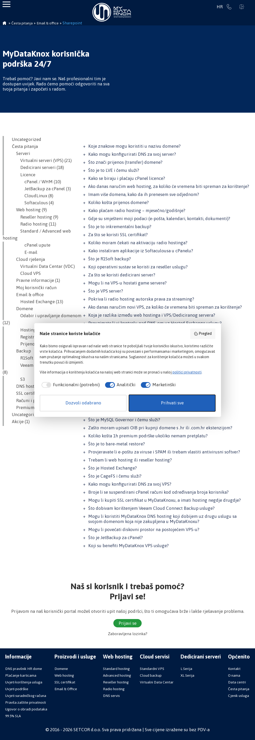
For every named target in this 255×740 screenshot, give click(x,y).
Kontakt (234, 669)
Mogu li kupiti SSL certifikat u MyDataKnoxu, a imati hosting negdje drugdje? (164, 500)
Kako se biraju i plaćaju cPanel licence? (126, 178)
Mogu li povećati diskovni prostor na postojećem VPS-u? (143, 529)
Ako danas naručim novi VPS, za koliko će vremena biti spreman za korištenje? (165, 307)
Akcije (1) (19, 421)
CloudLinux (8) (30, 195)
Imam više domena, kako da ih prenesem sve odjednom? (143, 194)
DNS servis (111, 696)
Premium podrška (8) (33, 407)
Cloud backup (151, 675)
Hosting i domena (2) (35, 329)
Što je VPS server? (105, 291)
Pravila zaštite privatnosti (25, 702)
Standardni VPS (152, 669)
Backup (19, 351)
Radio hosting (114, 689)
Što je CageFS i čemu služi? (114, 476)
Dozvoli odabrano (83, 402)
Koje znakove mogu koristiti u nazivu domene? (134, 146)
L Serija (186, 669)
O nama (234, 675)
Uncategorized (24, 139)
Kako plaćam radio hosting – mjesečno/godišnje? (136, 210)
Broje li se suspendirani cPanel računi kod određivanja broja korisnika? (158, 492)
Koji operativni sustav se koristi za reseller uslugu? (138, 266)
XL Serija (187, 675)
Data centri (237, 682)
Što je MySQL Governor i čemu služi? (124, 419)
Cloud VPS (24, 273)
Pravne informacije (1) (34, 280)
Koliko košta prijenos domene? (118, 202)
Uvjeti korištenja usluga (23, 682)
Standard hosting (116, 669)
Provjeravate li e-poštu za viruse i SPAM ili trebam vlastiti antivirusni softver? (164, 451)
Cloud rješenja (26, 259)
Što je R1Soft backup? (109, 258)
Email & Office (65, 689)
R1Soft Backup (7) (31, 358)
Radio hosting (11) (32, 224)
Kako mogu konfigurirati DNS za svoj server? (132, 154)
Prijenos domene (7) (34, 344)
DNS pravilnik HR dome (23, 669)
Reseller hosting (116, 682)
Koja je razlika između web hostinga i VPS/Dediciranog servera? (151, 315)
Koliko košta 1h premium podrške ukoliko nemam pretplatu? (148, 435)
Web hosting (64, 675)
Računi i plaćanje (29, 400)
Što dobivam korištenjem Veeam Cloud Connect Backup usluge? (151, 508)
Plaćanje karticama (20, 675)
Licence (21, 174)
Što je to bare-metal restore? (116, 443)
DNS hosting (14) (28, 386)
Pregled (203, 333)
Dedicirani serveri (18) (36, 167)
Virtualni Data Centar (157, 682)
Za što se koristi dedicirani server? (121, 274)
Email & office (26, 294)
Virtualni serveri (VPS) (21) (40, 160)
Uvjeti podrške (16, 689)
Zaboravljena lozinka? (127, 634)
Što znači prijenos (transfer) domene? (125, 162)
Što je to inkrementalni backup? (119, 226)
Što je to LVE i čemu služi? (113, 170)
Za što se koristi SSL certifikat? (118, 234)
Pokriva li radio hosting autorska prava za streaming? (141, 299)
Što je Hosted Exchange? (112, 468)
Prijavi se (242, 6)
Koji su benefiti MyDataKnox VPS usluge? (128, 545)
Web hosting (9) (27, 209)
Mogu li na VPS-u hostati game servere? (127, 283)
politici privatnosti (187, 372)
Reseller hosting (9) (33, 217)
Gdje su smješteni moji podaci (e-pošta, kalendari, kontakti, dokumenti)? (159, 218)
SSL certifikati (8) (28, 393)
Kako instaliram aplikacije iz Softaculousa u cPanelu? (140, 250)
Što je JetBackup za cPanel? (115, 537)
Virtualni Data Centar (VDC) (41, 266)
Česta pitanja (23, 146)
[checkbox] (70, 385)
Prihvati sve (172, 402)
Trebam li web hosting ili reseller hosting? (130, 460)
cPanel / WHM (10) (34, 181)
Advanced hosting (117, 675)
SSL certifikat (64, 682)
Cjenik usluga (238, 696)
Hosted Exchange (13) (35, 301)
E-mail (22, 252)
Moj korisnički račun (32, 287)
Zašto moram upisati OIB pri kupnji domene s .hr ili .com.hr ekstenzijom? (160, 427)
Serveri (19, 153)
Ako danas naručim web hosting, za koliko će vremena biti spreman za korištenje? (168, 186)
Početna (4, 23)
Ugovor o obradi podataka (26, 709)
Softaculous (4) (31, 202)
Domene (20, 308)
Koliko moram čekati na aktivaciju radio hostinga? (137, 242)
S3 (16, 379)
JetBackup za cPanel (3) (39, 188)
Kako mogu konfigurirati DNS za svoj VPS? (129, 484)
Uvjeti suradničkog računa (25, 696)
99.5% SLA (13, 716)
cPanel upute (29, 245)
